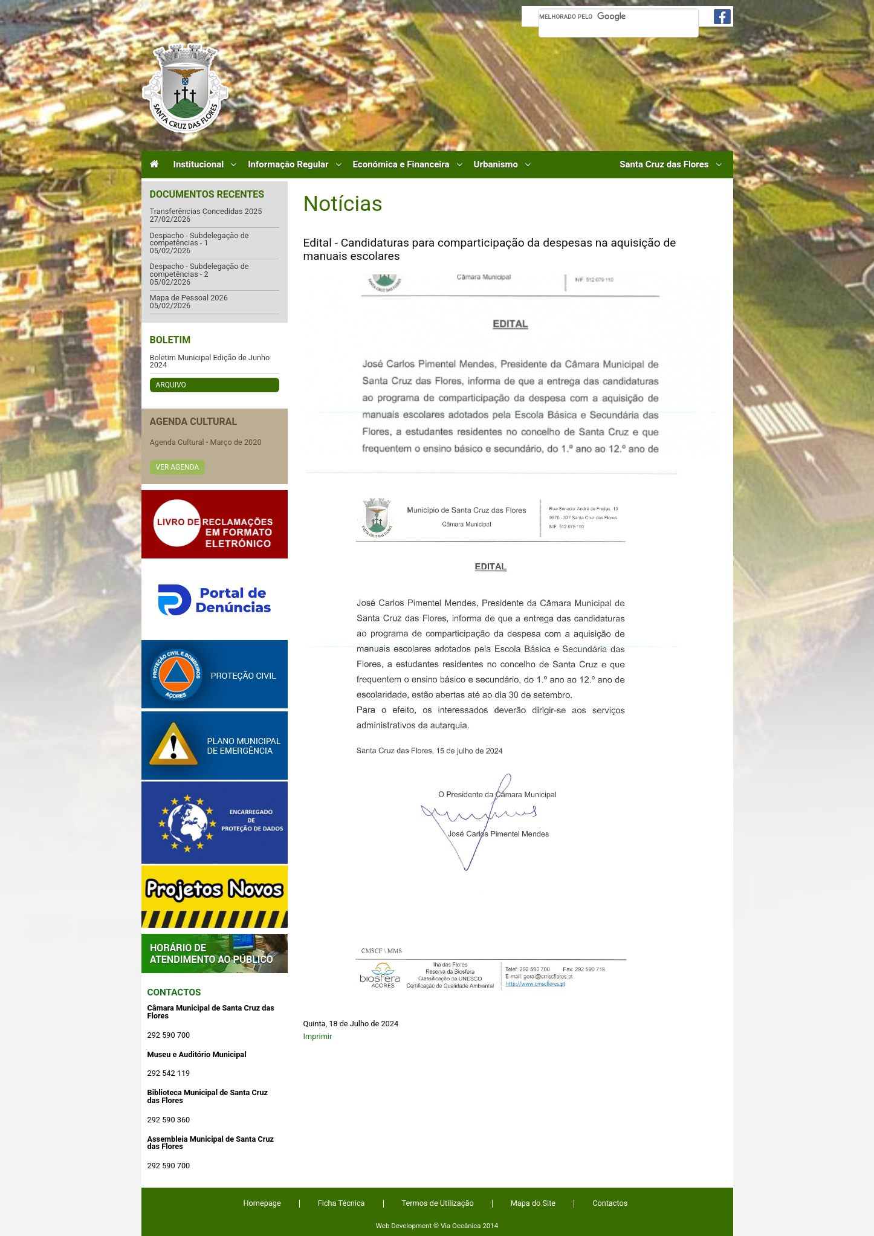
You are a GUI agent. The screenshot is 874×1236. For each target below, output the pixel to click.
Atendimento (214, 953)
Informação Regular (288, 164)
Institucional (198, 164)
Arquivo (171, 385)
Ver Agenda (177, 467)
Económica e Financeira (401, 164)
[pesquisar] (618, 16)
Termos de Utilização (438, 1203)
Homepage (262, 1203)
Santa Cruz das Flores (664, 164)
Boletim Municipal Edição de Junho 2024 (210, 361)
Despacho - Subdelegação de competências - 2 (199, 270)
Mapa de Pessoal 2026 (189, 298)
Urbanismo (496, 164)
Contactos (174, 992)
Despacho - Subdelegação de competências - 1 (199, 239)
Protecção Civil (214, 674)
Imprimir (317, 1036)
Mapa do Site (533, 1203)
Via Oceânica (461, 1225)
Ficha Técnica (341, 1203)
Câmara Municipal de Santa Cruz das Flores (185, 88)
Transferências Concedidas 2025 (206, 212)
